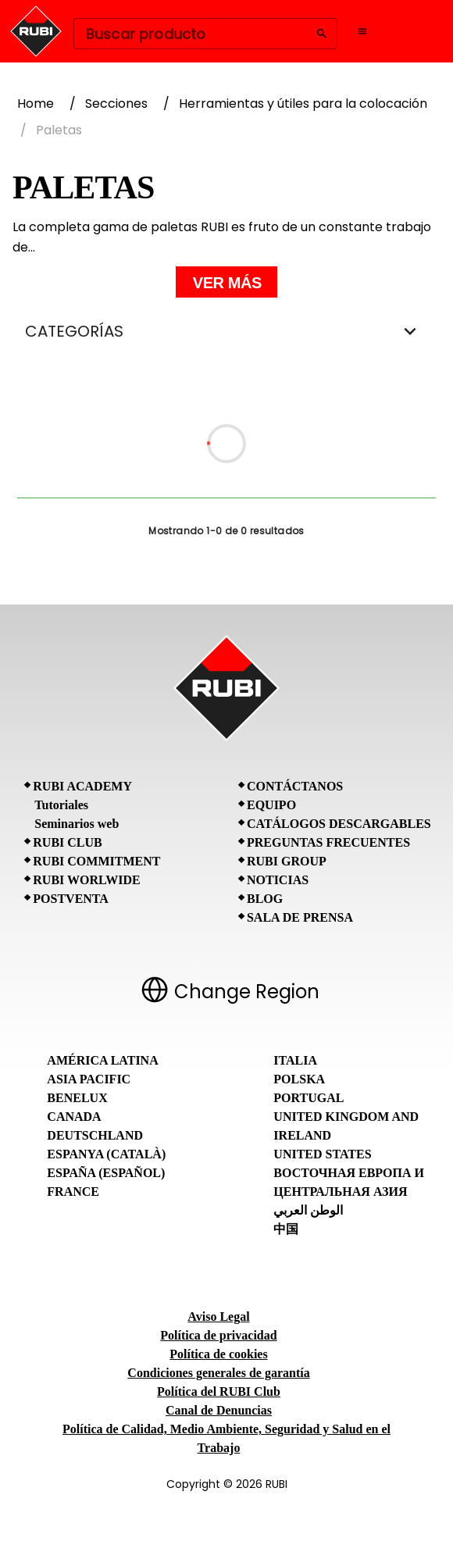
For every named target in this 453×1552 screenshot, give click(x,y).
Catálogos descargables (339, 823)
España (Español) (106, 1172)
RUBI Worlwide (86, 880)
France (73, 1191)
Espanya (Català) (106, 1154)
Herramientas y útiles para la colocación (303, 103)
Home (35, 103)
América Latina (102, 1060)
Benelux (77, 1097)
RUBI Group (286, 861)
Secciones (116, 103)
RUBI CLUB (67, 842)
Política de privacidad (218, 1335)
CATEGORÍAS (226, 331)
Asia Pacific (88, 1079)
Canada (74, 1116)
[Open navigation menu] (362, 31)
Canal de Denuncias (219, 1410)
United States (322, 1154)
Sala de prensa (300, 917)
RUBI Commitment (96, 861)
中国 (285, 1229)
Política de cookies (218, 1354)
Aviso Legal (218, 1316)
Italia (295, 1060)
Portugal (308, 1097)
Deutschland (95, 1135)
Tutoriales (61, 805)
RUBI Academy (82, 786)
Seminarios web (76, 823)
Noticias (278, 880)
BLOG (265, 898)
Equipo (271, 805)
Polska (299, 1079)
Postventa (71, 898)
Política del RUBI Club (218, 1391)
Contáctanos (295, 786)
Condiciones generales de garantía (218, 1372)
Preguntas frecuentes (328, 842)
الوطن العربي (308, 1210)
